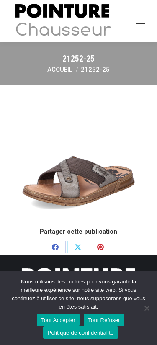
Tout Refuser (104, 320)
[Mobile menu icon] (140, 21)
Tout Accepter (58, 320)
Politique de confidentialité (80, 333)
